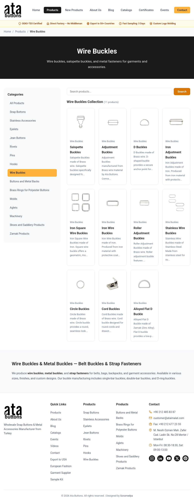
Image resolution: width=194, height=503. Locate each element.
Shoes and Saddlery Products (27, 224)
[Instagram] (150, 459)
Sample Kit (56, 480)
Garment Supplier (60, 473)
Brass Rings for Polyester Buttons (29, 190)
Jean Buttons (17, 137)
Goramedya (126, 496)
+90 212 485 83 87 (163, 412)
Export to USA (58, 460)
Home (36, 10)
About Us (96, 10)
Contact (182, 10)
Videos (54, 446)
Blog (111, 10)
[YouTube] (168, 459)
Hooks (13, 164)
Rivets (13, 146)
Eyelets (14, 129)
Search (182, 91)
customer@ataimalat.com (167, 418)
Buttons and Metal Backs (24, 181)
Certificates (146, 10)
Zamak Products (19, 233)
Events (164, 10)
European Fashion (60, 466)
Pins (12, 155)
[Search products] (119, 91)
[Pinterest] (186, 459)
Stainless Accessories (23, 120)
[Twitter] (177, 459)
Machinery (16, 216)
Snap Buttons (18, 111)
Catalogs (126, 10)
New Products (74, 10)
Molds (13, 198)
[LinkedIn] (159, 459)
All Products (17, 103)
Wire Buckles (17, 172)
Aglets (13, 207)
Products (52, 10)
